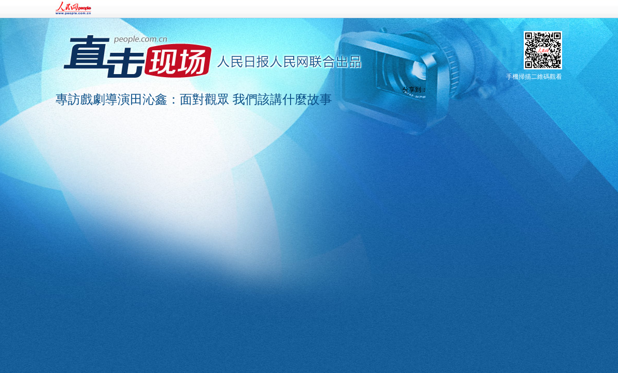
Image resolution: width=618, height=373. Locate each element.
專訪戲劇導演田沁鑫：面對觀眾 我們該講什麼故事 (193, 99)
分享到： (415, 89)
